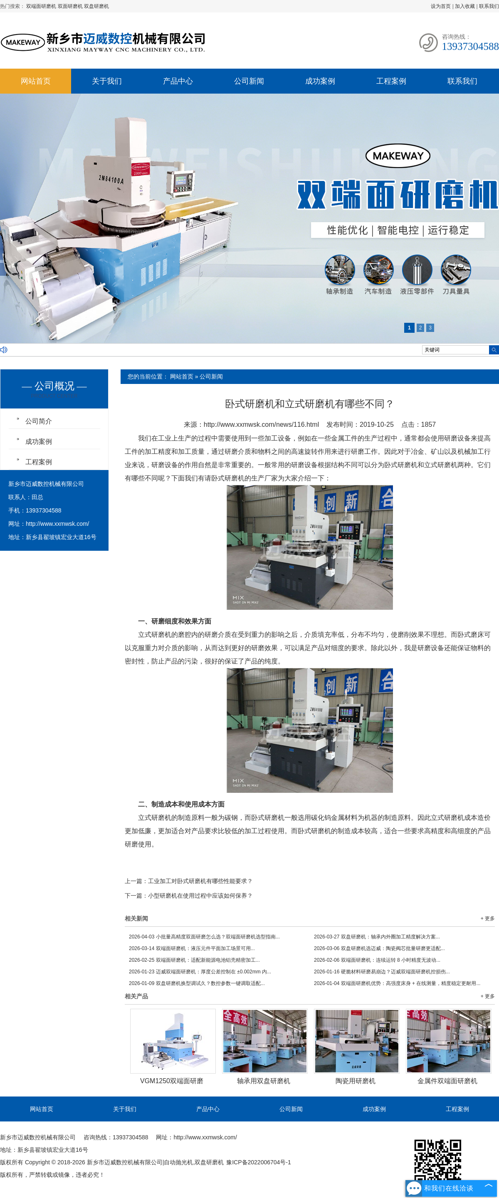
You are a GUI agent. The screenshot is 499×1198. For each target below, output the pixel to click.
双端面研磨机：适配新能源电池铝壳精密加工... (194, 960)
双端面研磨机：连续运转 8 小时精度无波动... (377, 960)
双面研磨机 (71, 6)
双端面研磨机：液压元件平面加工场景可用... (192, 948)
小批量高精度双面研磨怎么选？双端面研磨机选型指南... (204, 937)
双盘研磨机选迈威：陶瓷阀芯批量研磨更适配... (379, 948)
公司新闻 (249, 81)
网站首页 (36, 81)
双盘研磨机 (96, 6)
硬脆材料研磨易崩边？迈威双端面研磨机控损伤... (382, 972)
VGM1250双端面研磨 (171, 1080)
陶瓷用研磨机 (355, 1080)
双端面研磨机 (41, 6)
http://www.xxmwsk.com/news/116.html (261, 424)
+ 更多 (488, 918)
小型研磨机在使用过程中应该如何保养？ (200, 895)
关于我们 (107, 81)
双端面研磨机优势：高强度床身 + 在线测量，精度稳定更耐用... (397, 983)
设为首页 (441, 6)
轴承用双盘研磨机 (263, 1080)
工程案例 (391, 81)
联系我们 (489, 6)
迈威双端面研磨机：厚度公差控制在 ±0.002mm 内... (200, 972)
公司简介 (38, 421)
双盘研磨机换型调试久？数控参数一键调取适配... (197, 983)
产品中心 (178, 81)
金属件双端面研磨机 (447, 1080)
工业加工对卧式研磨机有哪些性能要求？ (200, 881)
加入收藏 (465, 6)
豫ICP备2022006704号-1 (258, 1162)
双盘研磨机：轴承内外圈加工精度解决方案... (377, 937)
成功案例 (320, 81)
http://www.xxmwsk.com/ (57, 523)
